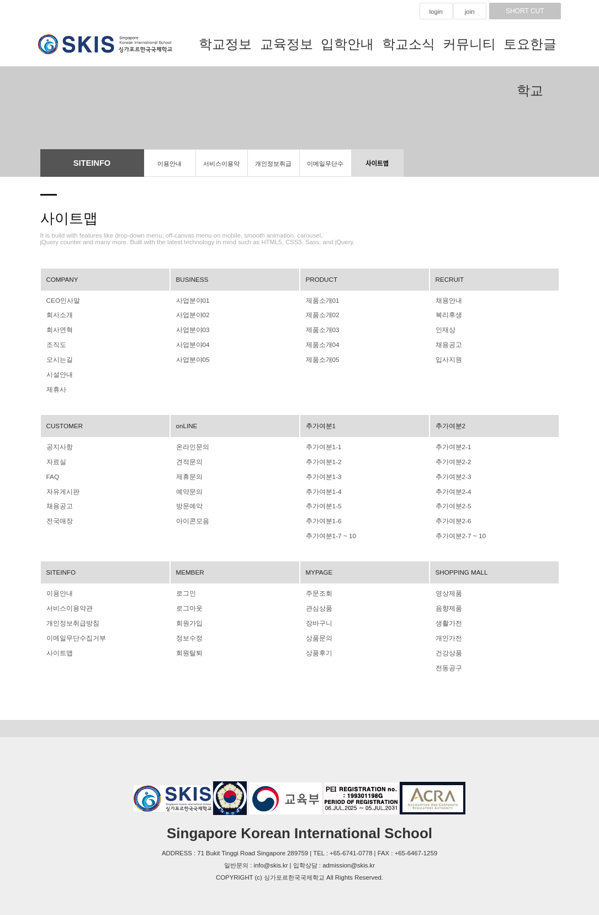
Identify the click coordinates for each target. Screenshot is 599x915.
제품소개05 (321, 358)
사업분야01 (192, 300)
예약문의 (188, 488)
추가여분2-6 (452, 517)
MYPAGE (319, 567)
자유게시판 (61, 488)
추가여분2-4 (452, 488)
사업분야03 (192, 329)
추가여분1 (319, 423)
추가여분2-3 (452, 473)
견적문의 (188, 459)
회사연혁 (58, 329)
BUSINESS (192, 279)
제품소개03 (321, 329)
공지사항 (58, 444)
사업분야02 (192, 315)
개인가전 (448, 632)
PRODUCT (321, 279)
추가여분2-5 (452, 502)
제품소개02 (321, 315)
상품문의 (318, 632)
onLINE (186, 423)
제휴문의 (188, 473)
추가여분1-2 (322, 459)
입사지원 (448, 358)
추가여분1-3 (322, 473)
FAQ (52, 473)
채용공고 (448, 343)
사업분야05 (192, 358)
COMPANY (62, 279)
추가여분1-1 (322, 444)
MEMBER (190, 567)
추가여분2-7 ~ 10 (459, 531)
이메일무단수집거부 (325, 168)
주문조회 (318, 588)
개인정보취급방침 (273, 168)
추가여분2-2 (452, 459)
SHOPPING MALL (461, 567)
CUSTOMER (64, 423)
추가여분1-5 (322, 502)
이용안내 (169, 163)
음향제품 (448, 603)
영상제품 (448, 588)
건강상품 (448, 646)
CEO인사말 (62, 300)
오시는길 (58, 358)
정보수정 (188, 632)
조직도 (55, 343)
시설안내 (58, 373)
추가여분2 (449, 423)
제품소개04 (321, 343)
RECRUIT (450, 279)
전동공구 (448, 661)
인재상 (445, 329)
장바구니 (318, 617)
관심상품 (318, 603)
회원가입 (188, 617)
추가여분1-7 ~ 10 (329, 531)
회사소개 (58, 315)
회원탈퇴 (188, 646)
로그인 (185, 588)
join (470, 11)
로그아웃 (188, 603)
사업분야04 (192, 343)
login (436, 11)
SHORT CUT (525, 11)
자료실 (55, 459)
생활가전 (448, 617)
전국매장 (58, 517)
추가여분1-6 (322, 517)
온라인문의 (191, 444)
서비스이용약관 (221, 168)
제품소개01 (321, 300)
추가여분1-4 (322, 488)
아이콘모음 (191, 517)
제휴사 (55, 387)
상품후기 (318, 646)
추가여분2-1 (452, 444)
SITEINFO (60, 567)
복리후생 (448, 315)
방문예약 (188, 502)
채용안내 (448, 300)
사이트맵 (377, 163)
